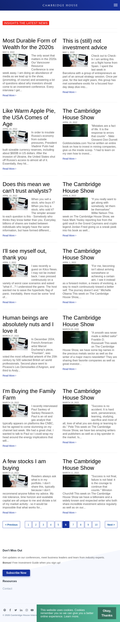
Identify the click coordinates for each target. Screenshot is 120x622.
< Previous (11, 524)
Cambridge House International (27, 615)
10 (96, 524)
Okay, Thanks (104, 613)
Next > (111, 524)
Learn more (71, 616)
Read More (9, 95)
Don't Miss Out (54, 557)
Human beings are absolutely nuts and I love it (28, 324)
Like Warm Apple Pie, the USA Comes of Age (29, 117)
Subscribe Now (16, 572)
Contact (7, 588)
